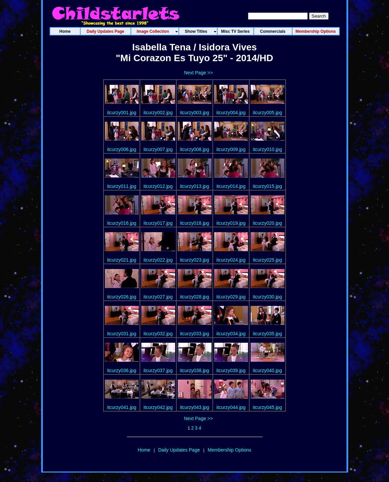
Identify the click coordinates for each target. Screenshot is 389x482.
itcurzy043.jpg (194, 407)
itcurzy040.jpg (267, 370)
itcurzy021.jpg (121, 260)
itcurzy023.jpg (194, 260)
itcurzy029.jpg (230, 296)
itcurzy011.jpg (121, 186)
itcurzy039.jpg (230, 370)
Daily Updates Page (179, 450)
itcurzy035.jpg (267, 333)
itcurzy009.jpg (230, 149)
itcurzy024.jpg (230, 260)
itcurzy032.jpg (157, 333)
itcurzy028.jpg (194, 296)
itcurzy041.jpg (121, 407)
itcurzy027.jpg (157, 296)
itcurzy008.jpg (194, 149)
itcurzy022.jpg (157, 260)
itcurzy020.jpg (267, 223)
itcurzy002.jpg (157, 112)
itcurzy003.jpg (194, 112)
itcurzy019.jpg (230, 223)
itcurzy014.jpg (230, 186)
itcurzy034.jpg (230, 333)
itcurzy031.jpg (121, 333)
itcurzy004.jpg (230, 112)
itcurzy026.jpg (121, 296)
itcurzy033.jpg (194, 333)
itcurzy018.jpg (194, 223)
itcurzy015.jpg (267, 186)
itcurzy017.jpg (157, 223)
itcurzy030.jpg (267, 296)
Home (144, 450)
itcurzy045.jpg (267, 407)
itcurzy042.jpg (157, 407)
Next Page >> (198, 72)
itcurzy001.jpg (121, 112)
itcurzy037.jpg (157, 370)
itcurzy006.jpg (121, 149)
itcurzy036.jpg (121, 370)
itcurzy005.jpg (267, 112)
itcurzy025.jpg (267, 260)
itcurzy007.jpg (157, 149)
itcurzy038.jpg (194, 370)
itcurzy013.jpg (194, 186)
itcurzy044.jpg (230, 407)
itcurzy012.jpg (157, 186)
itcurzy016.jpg (121, 223)
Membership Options (229, 450)
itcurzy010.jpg (267, 149)
